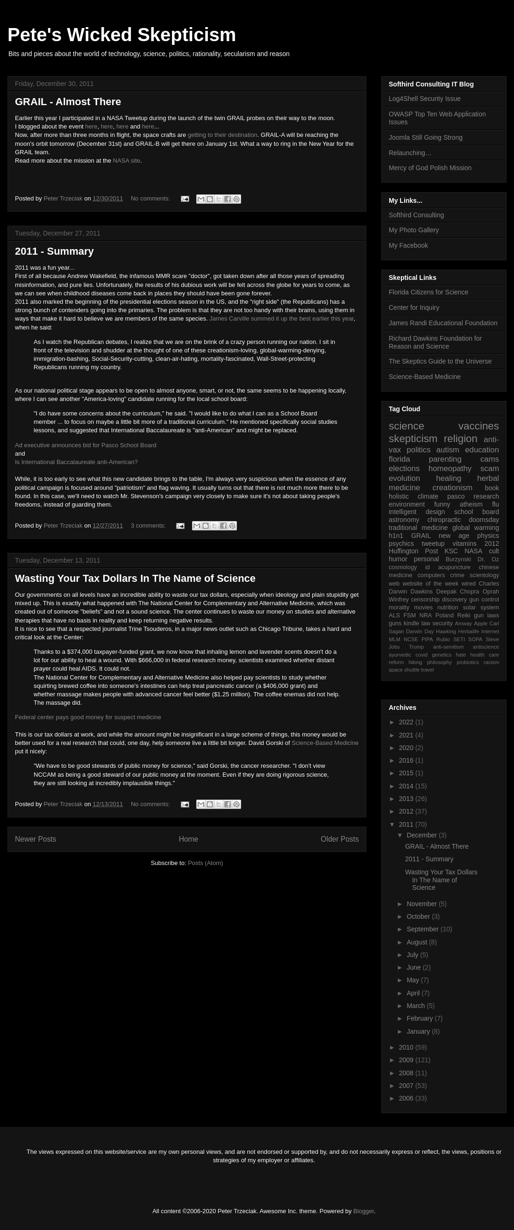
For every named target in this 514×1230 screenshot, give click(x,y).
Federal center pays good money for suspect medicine (88, 717)
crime (457, 575)
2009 (407, 1060)
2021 (407, 735)
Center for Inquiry (414, 307)
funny (442, 504)
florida (399, 459)
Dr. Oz (488, 559)
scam (489, 468)
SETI (459, 639)
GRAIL (421, 535)
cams (489, 459)
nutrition (447, 607)
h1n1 (396, 535)
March (417, 1005)
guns (395, 623)
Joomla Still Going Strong (426, 137)
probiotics (468, 662)
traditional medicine (418, 527)
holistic (399, 496)
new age (454, 535)
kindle (411, 623)
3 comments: (149, 525)
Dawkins (422, 591)
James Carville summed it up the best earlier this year (281, 318)
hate (461, 655)
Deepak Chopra (457, 591)
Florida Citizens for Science (428, 292)
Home (189, 839)
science (406, 426)
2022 (407, 722)
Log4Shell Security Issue (425, 98)
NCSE (411, 639)
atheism (471, 504)
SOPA (475, 639)
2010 (407, 1047)
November (422, 904)
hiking (415, 662)
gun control (484, 599)
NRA (426, 615)
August (417, 942)
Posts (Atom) (205, 862)
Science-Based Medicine (325, 742)
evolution (404, 478)
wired (469, 583)
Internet (490, 631)
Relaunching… (410, 153)
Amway (463, 623)
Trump (416, 647)
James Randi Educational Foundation (443, 323)
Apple (481, 623)
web (394, 583)
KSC (451, 551)
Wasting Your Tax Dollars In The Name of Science (135, 578)
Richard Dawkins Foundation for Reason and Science (435, 342)
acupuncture (454, 567)
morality (399, 607)
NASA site (127, 160)
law (425, 623)
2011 (407, 824)
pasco (455, 496)
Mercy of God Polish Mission (430, 168)
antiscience (486, 647)
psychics (401, 543)
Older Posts (340, 839)
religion (461, 438)
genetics (442, 655)
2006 (407, 1098)
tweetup (433, 543)
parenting (445, 459)
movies (423, 607)
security (442, 623)
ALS (394, 615)
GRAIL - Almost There (68, 101)
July (413, 954)
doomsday (484, 519)
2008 (407, 1073)
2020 (407, 747)
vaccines (478, 426)
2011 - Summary (54, 251)
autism (447, 449)
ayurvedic (400, 655)
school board (476, 511)
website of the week (431, 583)
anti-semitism (448, 647)
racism (491, 662)
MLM (394, 639)
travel (427, 669)
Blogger (363, 1211)
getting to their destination (222, 134)
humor (398, 559)
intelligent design (417, 511)
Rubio (443, 639)
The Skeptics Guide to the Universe (440, 361)
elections (404, 468)
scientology (484, 575)
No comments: (151, 198)
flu (495, 504)
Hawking (446, 631)
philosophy (439, 662)
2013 (407, 798)
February (421, 1018)
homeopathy (449, 468)
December (422, 835)
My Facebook (408, 245)
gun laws (486, 615)
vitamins (465, 543)
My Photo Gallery (414, 230)
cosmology (403, 567)
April (414, 993)
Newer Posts (35, 839)
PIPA (427, 639)
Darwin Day (420, 631)
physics (488, 535)
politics (418, 449)
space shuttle (404, 669)
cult (494, 551)
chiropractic (444, 519)
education (482, 449)
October (419, 916)
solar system (481, 607)
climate (428, 496)
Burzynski (458, 559)
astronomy (404, 519)
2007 (407, 1085)
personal (426, 559)
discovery (454, 599)
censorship (425, 599)
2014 (407, 786)
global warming (475, 527)
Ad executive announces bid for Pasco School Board (86, 445)
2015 (407, 773)
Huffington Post (413, 551)
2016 (407, 760)
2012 (492, 543)
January (419, 1031)
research (486, 496)
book (492, 488)
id (427, 567)
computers (431, 575)
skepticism (413, 438)
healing (448, 478)
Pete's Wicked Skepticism (121, 34)
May (414, 980)
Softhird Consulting (416, 215)
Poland (444, 615)
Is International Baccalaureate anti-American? (76, 461)
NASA (473, 551)
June (414, 967)
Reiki (464, 615)
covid (421, 655)
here (91, 126)
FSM (409, 615)
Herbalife (468, 631)
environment (407, 504)
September (423, 929)
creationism (453, 487)
